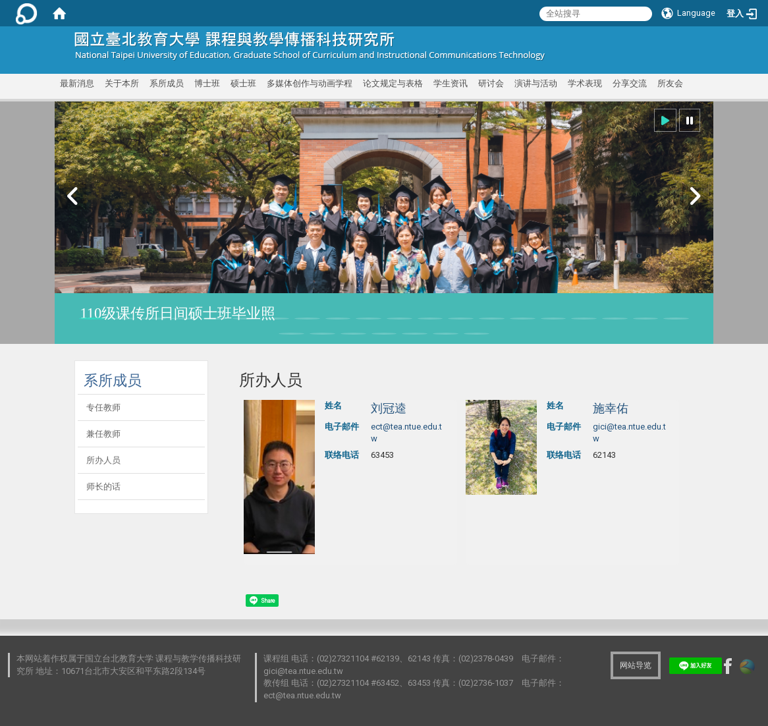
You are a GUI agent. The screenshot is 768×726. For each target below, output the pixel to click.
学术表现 (585, 83)
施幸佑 (610, 408)
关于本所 (122, 83)
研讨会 (491, 83)
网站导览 (635, 665)
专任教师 (103, 407)
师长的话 (103, 486)
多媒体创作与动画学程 (309, 83)
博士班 (207, 83)
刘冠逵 (388, 408)
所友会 (670, 83)
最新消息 (77, 83)
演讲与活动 (535, 83)
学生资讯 (450, 83)
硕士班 (243, 83)
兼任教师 (103, 434)
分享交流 (630, 83)
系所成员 (167, 83)
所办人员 (103, 460)
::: (675, 42)
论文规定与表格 (393, 83)
